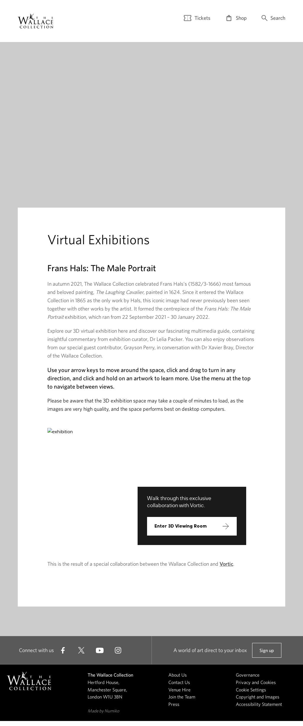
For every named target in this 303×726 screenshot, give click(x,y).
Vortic (226, 569)
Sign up (266, 658)
